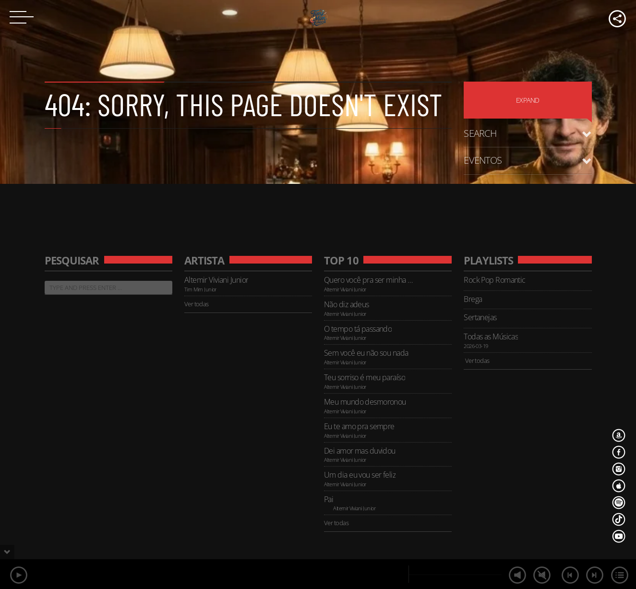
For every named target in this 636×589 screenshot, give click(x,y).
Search (480, 133)
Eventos (483, 160)
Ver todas (196, 304)
